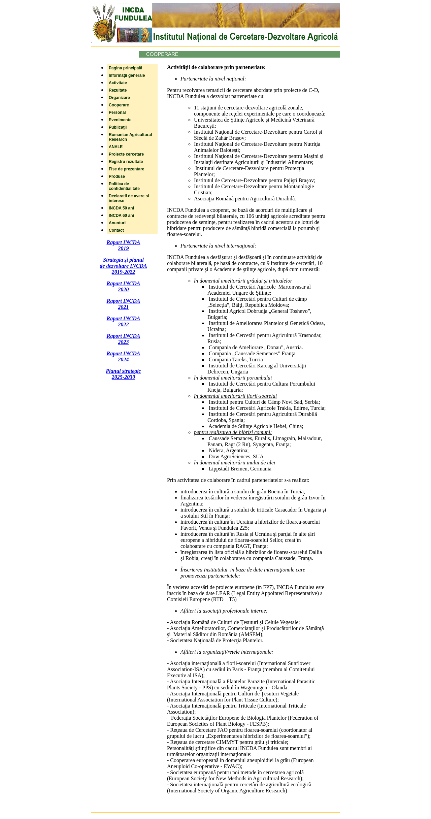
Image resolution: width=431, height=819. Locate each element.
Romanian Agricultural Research (130, 137)
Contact (116, 230)
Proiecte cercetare (126, 154)
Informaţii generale (127, 75)
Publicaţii (118, 127)
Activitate (118, 82)
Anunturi (117, 223)
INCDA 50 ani (121, 208)
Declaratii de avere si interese (129, 198)
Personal (117, 112)
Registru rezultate (126, 161)
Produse (117, 176)
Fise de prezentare (126, 169)
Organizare (119, 97)
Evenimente (120, 120)
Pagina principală (125, 68)
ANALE (116, 146)
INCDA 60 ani (121, 215)
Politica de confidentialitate (124, 186)
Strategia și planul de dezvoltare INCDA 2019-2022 (123, 266)
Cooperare (119, 105)
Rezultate (118, 90)
